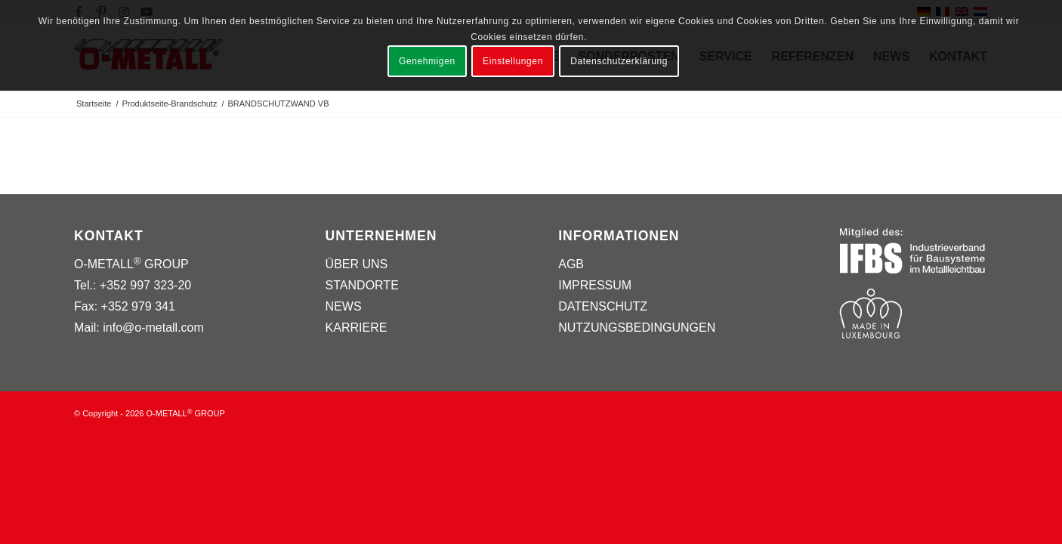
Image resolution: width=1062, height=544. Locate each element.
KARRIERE (356, 327)
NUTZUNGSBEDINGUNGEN (636, 327)
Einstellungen (513, 61)
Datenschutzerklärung (619, 61)
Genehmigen (427, 61)
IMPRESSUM (594, 285)
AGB (571, 264)
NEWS (344, 306)
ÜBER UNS (357, 264)
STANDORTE (362, 285)
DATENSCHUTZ (602, 306)
